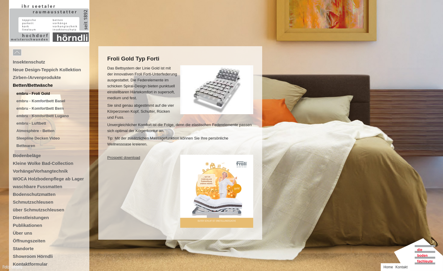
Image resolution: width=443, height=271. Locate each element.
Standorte (23, 248)
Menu (30, 53)
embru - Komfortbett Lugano (42, 116)
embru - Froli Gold (33, 93)
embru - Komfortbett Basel (40, 101)
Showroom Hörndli (33, 256)
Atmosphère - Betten (35, 130)
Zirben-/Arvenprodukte (37, 77)
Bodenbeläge (27, 155)
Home (388, 267)
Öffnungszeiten (29, 240)
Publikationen (27, 225)
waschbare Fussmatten (37, 186)
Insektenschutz (29, 61)
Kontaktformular (30, 264)
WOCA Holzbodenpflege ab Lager (48, 178)
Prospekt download (123, 157)
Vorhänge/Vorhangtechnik (40, 171)
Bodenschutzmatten (34, 194)
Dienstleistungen (31, 217)
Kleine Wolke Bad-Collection (43, 163)
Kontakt (401, 267)
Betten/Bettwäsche (33, 85)
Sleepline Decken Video (38, 138)
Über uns (22, 233)
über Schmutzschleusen (38, 209)
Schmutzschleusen (33, 202)
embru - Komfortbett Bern (40, 108)
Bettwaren (25, 145)
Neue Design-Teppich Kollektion (47, 69)
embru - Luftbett (31, 123)
